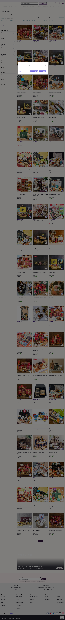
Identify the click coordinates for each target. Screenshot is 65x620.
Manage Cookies (22, 71)
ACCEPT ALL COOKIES (43, 71)
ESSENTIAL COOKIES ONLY (34, 71)
